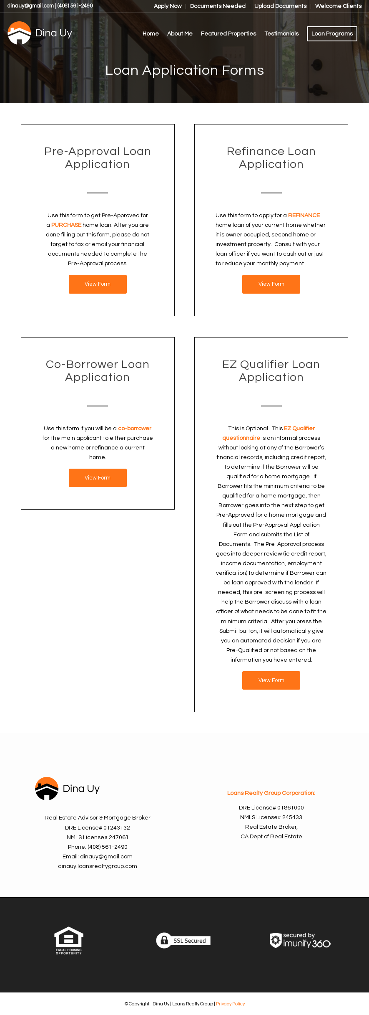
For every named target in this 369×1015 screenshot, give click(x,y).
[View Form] (98, 284)
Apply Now (167, 6)
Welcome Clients (338, 6)
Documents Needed (218, 6)
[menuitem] (168, 6)
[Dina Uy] (70, 34)
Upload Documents (280, 6)
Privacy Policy (230, 1004)
